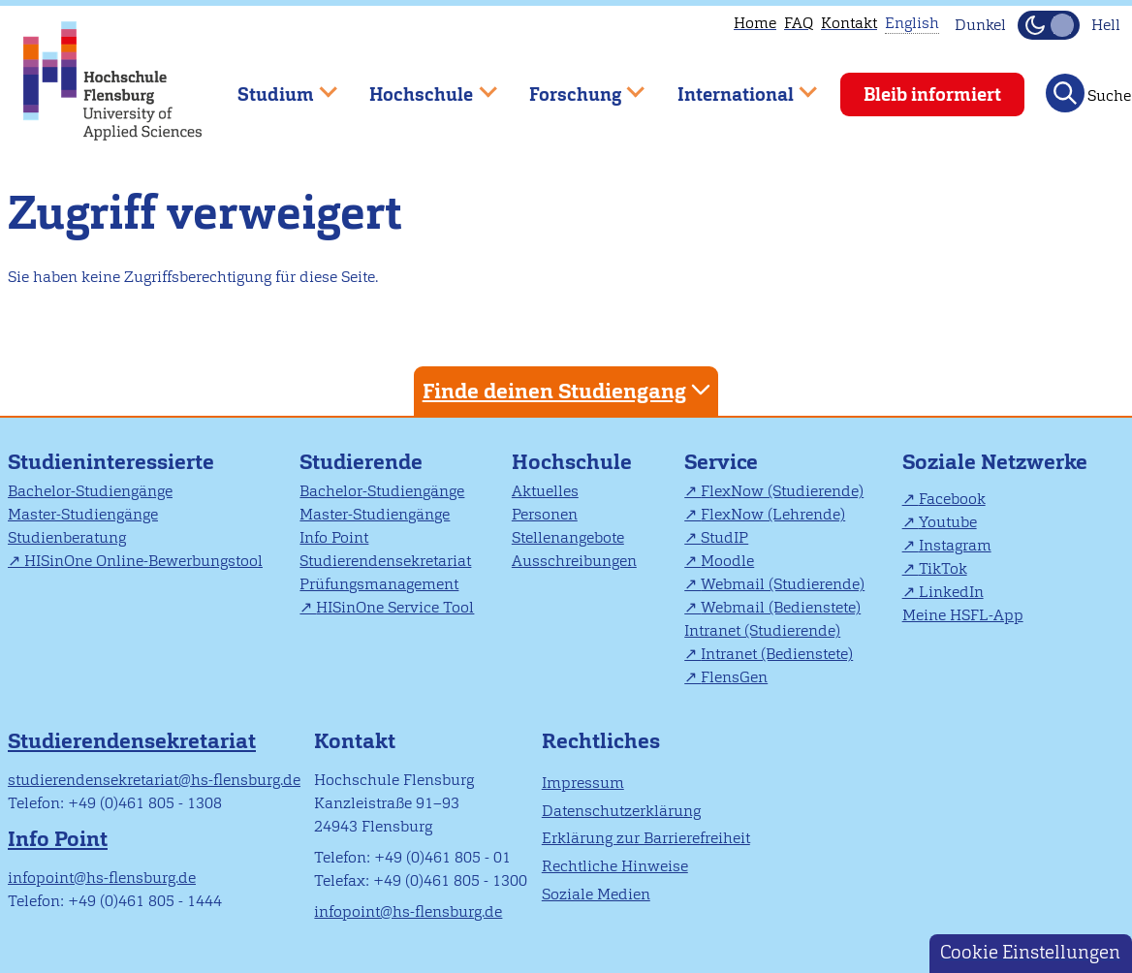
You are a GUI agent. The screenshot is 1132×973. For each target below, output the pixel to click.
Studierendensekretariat (385, 560)
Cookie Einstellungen (1030, 952)
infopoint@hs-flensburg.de (102, 877)
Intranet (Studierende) (762, 630)
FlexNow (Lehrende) (773, 514)
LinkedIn (951, 591)
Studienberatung (67, 537)
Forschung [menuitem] (573, 86)
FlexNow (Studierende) (782, 491)
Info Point (333, 537)
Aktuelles (545, 491)
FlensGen (734, 677)
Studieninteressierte (111, 462)
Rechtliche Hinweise (615, 866)
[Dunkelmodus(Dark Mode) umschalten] (1049, 25)
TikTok (943, 568)
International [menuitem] (733, 86)
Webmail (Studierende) (783, 584)
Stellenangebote (568, 537)
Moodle (727, 560)
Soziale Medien (596, 894)
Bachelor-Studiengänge (90, 491)
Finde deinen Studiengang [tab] (569, 390)
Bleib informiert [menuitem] (932, 94)
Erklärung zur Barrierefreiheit (646, 838)
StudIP (724, 537)
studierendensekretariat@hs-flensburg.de (154, 779)
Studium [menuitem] (273, 86)
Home (755, 23)
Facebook (952, 498)
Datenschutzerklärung (621, 810)
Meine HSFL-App (962, 615)
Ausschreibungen (574, 560)
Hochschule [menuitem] (419, 86)
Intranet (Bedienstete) (777, 653)
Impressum (583, 782)
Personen (545, 514)
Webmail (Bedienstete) (781, 607)
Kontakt (849, 23)
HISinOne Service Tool (395, 607)
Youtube (948, 522)
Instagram (955, 545)
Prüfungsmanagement (378, 584)
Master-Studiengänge (83, 514)
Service (721, 462)
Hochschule (572, 462)
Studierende (361, 462)
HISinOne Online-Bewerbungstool (143, 560)
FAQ (798, 23)
